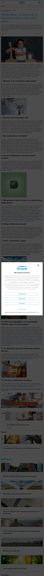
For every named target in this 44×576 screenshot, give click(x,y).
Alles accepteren (22, 298)
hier (12, 285)
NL (39, 265)
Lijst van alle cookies (22, 309)
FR (38, 265)
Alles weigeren (22, 303)
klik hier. (38, 312)
